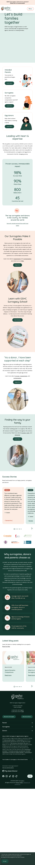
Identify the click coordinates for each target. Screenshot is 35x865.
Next (31, 528)
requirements (17, 259)
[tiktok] (10, 776)
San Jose (26, 743)
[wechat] (16, 776)
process (17, 376)
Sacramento (20, 743)
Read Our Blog (6, 646)
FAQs (22, 261)
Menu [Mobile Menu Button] (30, 9)
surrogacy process (13, 751)
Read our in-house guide (17, 3)
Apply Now (17, 265)
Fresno (4, 744)
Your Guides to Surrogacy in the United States (17, 759)
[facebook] (3, 776)
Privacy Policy (19, 782)
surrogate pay (22, 751)
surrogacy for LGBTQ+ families (16, 752)
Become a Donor (27, 716)
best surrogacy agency (9, 740)
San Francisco (14, 743)
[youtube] (13, 776)
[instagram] (7, 776)
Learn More (9, 83)
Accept (4, 861)
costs (27, 433)
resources (17, 435)
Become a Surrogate (9, 716)
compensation (27, 259)
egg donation (20, 740)
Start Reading (17, 320)
